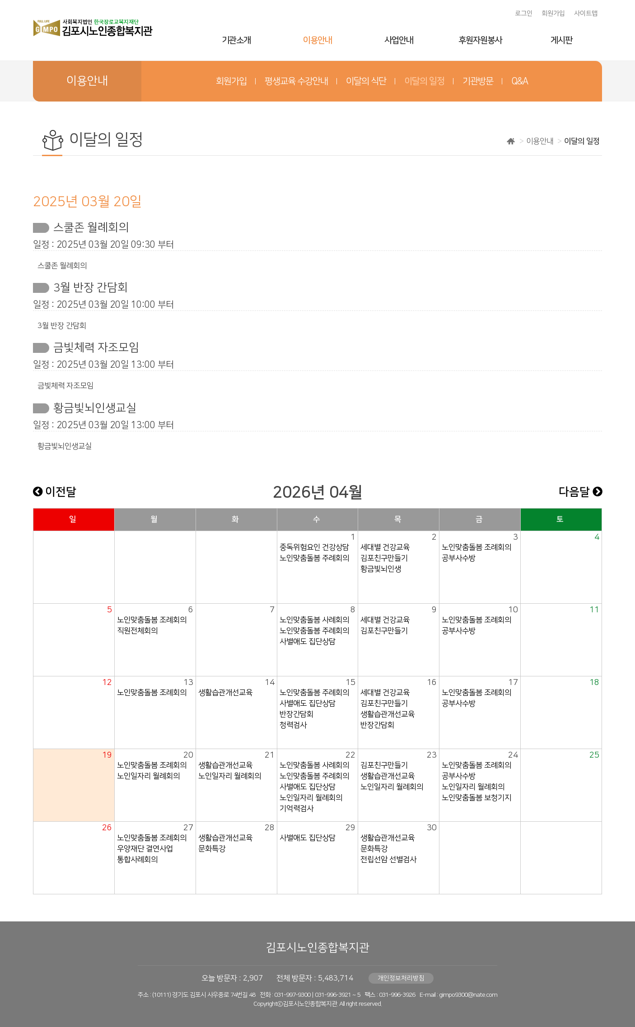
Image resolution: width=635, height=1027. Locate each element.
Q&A (519, 81)
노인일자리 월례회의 (148, 776)
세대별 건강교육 (385, 547)
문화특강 (211, 849)
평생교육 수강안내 (296, 81)
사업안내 (398, 40)
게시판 (561, 40)
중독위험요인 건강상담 (314, 547)
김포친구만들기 (384, 558)
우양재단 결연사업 (145, 849)
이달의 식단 (366, 81)
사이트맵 (586, 13)
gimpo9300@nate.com (468, 995)
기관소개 (236, 40)
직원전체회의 (137, 631)
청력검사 (293, 725)
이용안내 (317, 40)
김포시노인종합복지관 (317, 948)
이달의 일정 (424, 81)
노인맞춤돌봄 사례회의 (314, 620)
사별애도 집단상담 (308, 642)
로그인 (523, 13)
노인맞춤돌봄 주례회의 (314, 558)
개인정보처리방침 (401, 978)
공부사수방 (459, 558)
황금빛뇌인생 (380, 569)
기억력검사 (296, 809)
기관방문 (477, 81)
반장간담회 (296, 714)
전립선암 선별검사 (388, 860)
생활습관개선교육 (225, 693)
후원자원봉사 (480, 40)
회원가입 (553, 13)
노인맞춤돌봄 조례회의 (476, 547)
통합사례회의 (137, 860)
